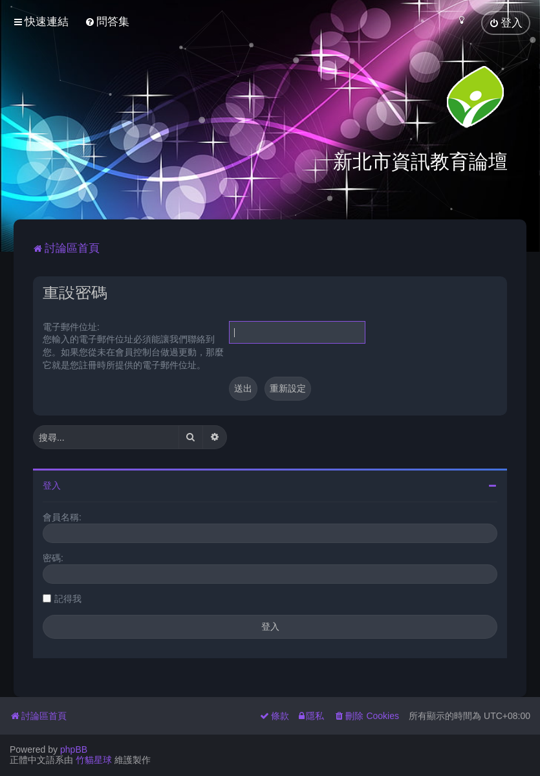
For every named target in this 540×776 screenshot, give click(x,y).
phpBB (73, 749)
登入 (52, 484)
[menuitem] (107, 21)
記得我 (67, 597)
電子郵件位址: (71, 325)
